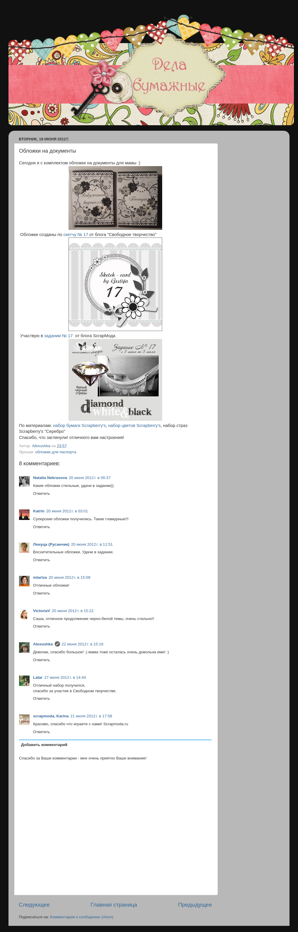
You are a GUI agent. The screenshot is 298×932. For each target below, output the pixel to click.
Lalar (37, 677)
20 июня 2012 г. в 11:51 (92, 544)
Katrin (38, 511)
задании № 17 (58, 335)
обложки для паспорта (55, 452)
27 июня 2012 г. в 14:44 (65, 677)
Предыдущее (195, 905)
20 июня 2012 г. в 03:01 (67, 511)
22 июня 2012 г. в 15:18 (82, 644)
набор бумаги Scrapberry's (79, 425)
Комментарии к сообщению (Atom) (81, 917)
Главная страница (114, 905)
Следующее (34, 905)
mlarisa (40, 577)
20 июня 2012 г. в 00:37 (89, 478)
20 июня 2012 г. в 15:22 (72, 611)
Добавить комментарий (44, 745)
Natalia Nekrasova (50, 478)
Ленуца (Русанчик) (51, 544)
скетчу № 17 (76, 234)
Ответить (41, 493)
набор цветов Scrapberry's (134, 425)
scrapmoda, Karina (51, 716)
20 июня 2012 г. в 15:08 (69, 577)
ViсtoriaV (41, 611)
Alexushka (43, 644)
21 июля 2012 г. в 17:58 (91, 716)
